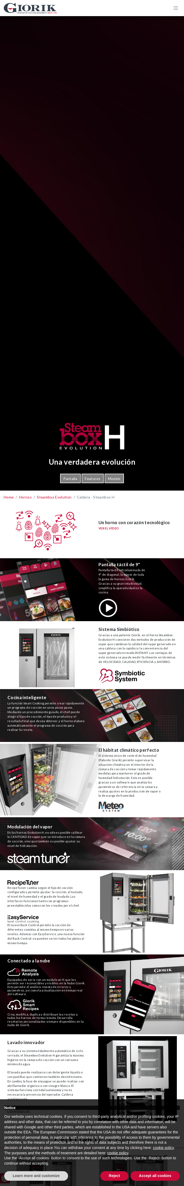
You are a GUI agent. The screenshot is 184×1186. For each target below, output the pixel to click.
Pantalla (70, 478)
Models (114, 478)
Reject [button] (114, 1176)
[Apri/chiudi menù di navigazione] (175, 7)
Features (92, 478)
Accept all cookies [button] (155, 1176)
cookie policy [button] (163, 1148)
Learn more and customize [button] (36, 1176)
